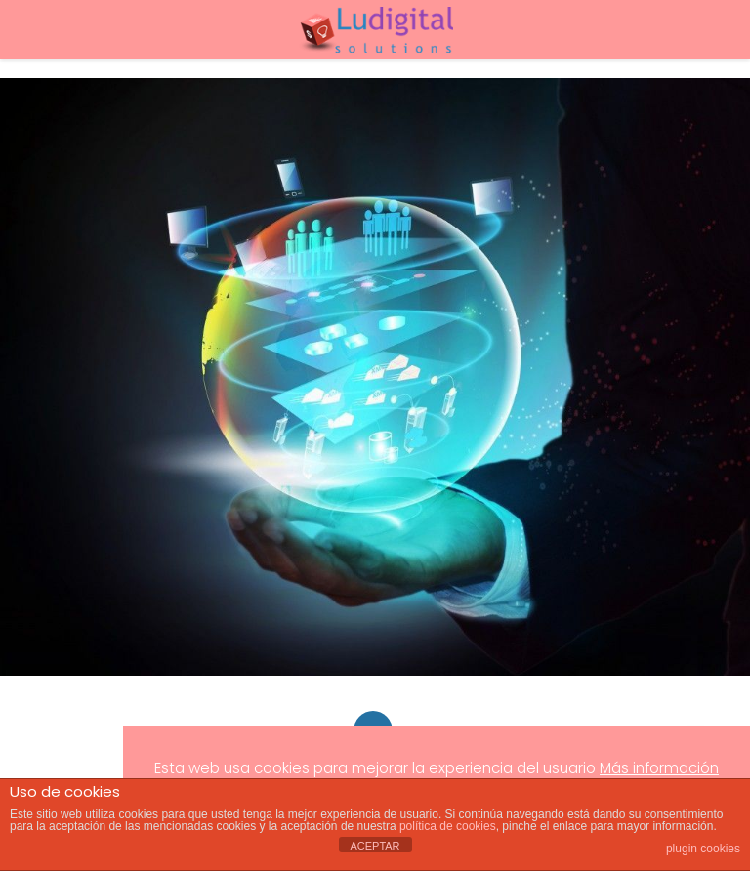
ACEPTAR (374, 845)
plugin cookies (703, 848)
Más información (659, 768)
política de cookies (447, 826)
